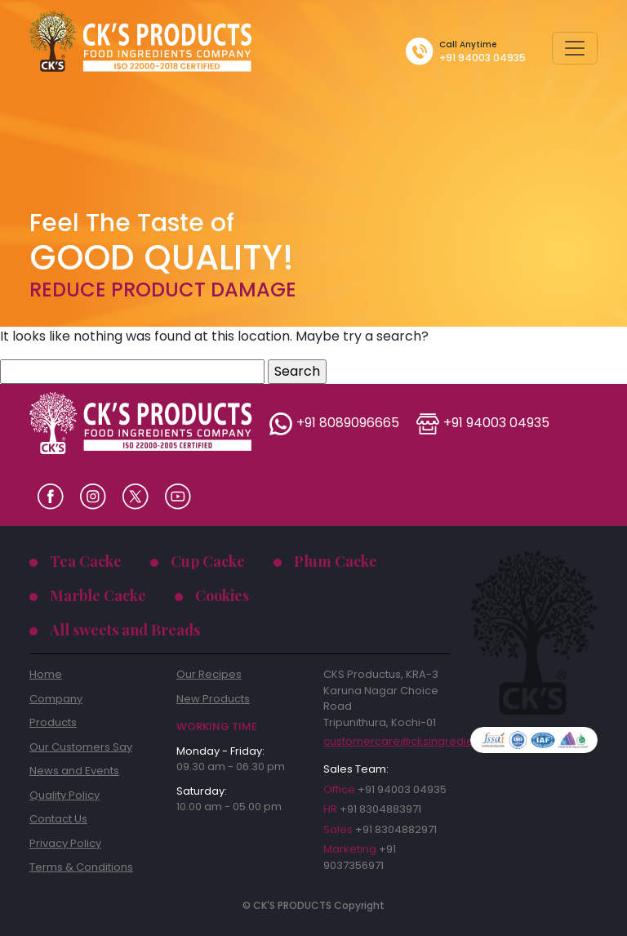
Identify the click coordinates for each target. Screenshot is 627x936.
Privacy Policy (65, 843)
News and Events (74, 770)
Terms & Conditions (81, 867)
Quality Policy (64, 795)
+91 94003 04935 (482, 58)
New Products (213, 698)
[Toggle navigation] (575, 48)
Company (55, 698)
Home (45, 674)
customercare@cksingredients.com (387, 741)
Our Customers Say (80, 747)
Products (53, 722)
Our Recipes (209, 674)
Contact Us (58, 819)
